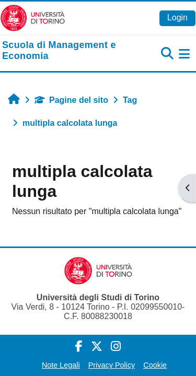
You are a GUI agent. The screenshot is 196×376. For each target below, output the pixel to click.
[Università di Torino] (32, 17)
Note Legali (61, 365)
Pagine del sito (71, 100)
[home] (65, 51)
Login (177, 17)
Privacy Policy (111, 365)
